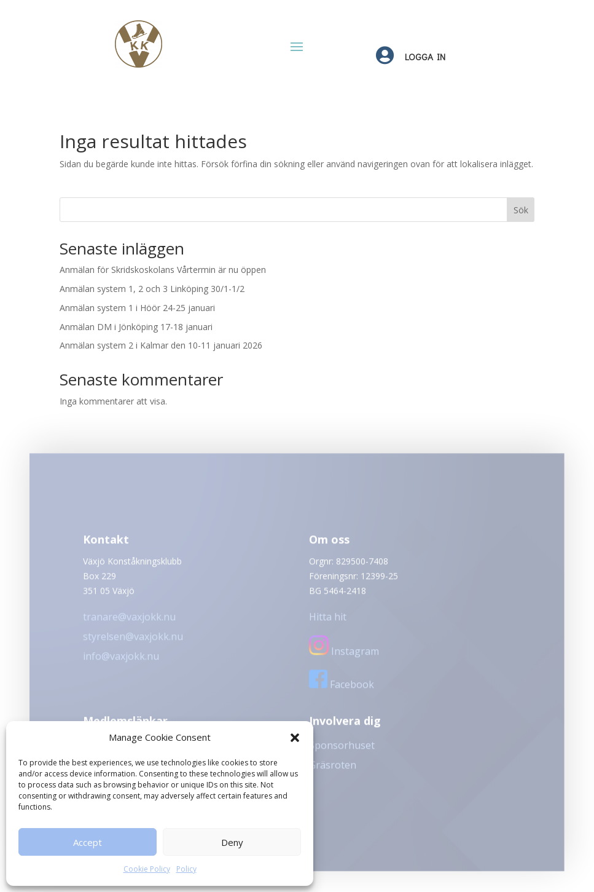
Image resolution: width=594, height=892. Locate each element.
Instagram (344, 656)
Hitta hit (327, 621)
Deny (232, 842)
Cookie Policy (146, 869)
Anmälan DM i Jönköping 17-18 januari (136, 327)
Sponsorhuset (342, 750)
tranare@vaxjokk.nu (129, 621)
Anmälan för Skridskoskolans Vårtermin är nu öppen (163, 269)
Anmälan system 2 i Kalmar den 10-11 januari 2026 (161, 345)
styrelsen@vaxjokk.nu (133, 641)
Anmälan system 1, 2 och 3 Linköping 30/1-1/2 (152, 288)
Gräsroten (332, 769)
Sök (521, 210)
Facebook (341, 689)
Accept (87, 842)
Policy (186, 869)
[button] (295, 738)
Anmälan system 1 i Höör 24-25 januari (137, 308)
